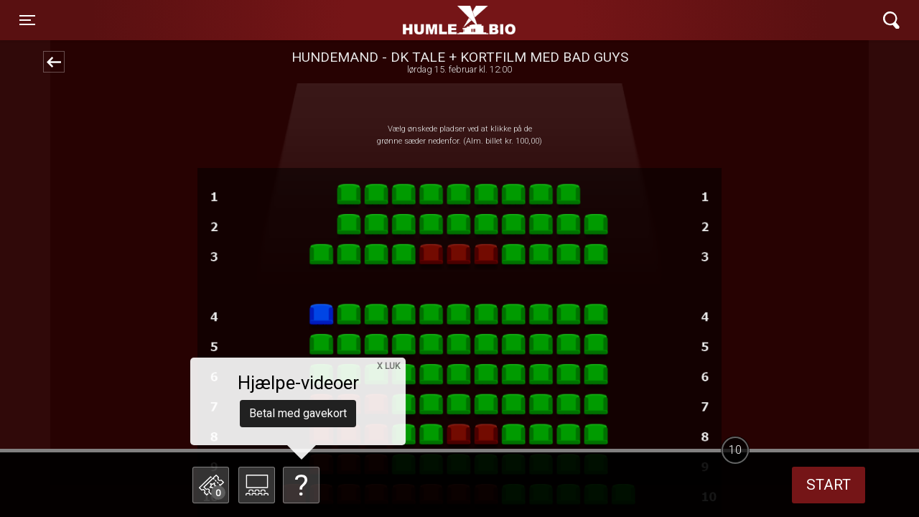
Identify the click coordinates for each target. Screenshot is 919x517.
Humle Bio (392, 20)
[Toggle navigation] (27, 20)
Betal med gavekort (298, 413)
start (828, 484)
